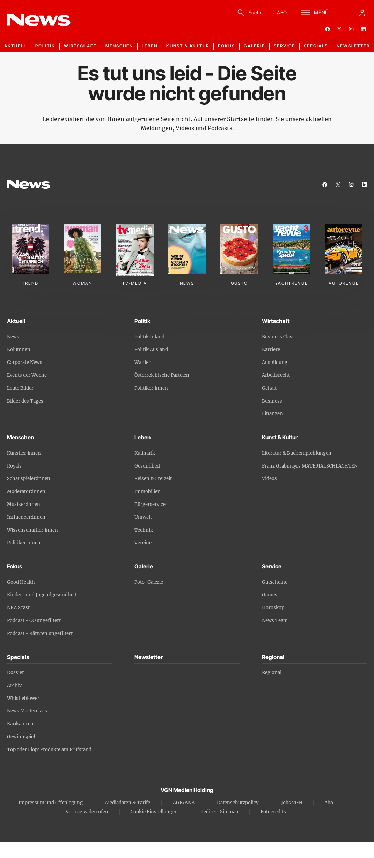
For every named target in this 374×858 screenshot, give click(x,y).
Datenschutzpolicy (237, 803)
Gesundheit (147, 466)
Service (284, 46)
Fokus (226, 46)
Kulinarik (144, 453)
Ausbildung (274, 362)
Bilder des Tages (25, 401)
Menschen (119, 46)
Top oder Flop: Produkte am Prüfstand (49, 750)
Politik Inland (149, 337)
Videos (269, 479)
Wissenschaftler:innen (32, 530)
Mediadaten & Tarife (127, 803)
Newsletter (353, 46)
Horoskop (273, 608)
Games (269, 595)
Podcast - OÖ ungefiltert (34, 621)
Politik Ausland (151, 349)
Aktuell (15, 46)
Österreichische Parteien (161, 375)
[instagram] (351, 29)
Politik (45, 46)
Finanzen (272, 414)
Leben (149, 46)
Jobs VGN (291, 803)
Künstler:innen (24, 453)
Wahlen (143, 362)
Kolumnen (18, 349)
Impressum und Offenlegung (51, 803)
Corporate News (24, 362)
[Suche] (249, 12)
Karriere (271, 349)
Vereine (143, 543)
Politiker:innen (151, 388)
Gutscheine (274, 582)
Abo (328, 803)
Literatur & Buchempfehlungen (296, 453)
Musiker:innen (23, 504)
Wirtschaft (80, 46)
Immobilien (147, 491)
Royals (14, 466)
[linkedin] (363, 29)
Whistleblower (23, 698)
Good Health (21, 582)
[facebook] (327, 29)
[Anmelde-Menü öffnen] (362, 12)
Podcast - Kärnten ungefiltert (40, 633)
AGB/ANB (184, 803)
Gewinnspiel (21, 737)
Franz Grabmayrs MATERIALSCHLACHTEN (310, 466)
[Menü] (315, 12)
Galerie (254, 46)
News (13, 337)
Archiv (14, 685)
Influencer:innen (26, 517)
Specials (316, 46)
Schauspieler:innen (28, 479)
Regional (271, 673)
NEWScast (18, 608)
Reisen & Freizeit (153, 479)
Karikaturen (20, 724)
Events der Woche (27, 375)
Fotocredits (273, 812)
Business (272, 401)
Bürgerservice (150, 504)
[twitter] (339, 29)
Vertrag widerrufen (87, 812)
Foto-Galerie (148, 582)
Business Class (278, 337)
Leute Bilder (20, 388)
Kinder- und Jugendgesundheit (41, 595)
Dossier (15, 673)
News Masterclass (27, 711)
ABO (282, 12)
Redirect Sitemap (219, 812)
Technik (143, 530)
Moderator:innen (26, 491)
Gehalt (269, 388)
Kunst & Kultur (187, 46)
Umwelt (143, 517)
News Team (275, 621)
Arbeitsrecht (276, 375)
